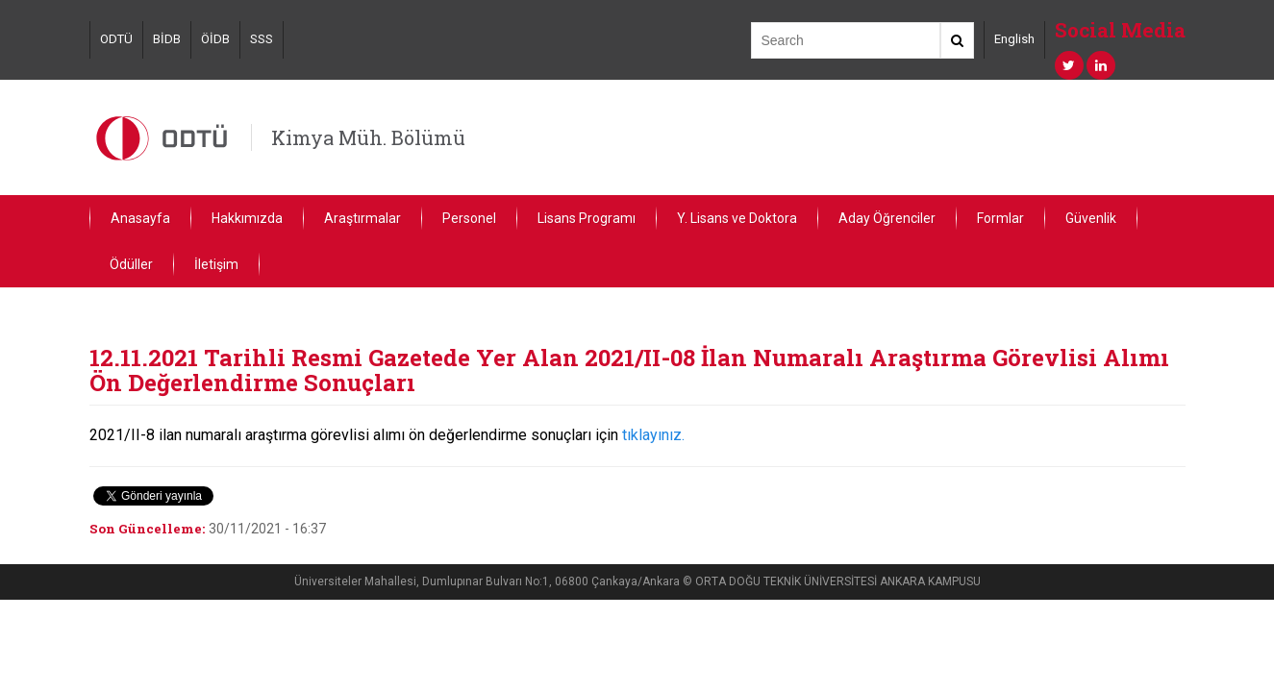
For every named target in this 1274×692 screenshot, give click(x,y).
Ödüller (131, 264)
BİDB (167, 39)
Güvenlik (1090, 218)
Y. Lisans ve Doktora (737, 218)
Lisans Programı (586, 218)
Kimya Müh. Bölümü (368, 137)
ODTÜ (116, 39)
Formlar (1000, 218)
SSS (261, 39)
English (1014, 39)
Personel (469, 218)
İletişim (216, 264)
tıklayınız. (653, 435)
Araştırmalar (362, 218)
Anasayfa (140, 218)
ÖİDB (215, 39)
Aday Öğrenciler (887, 218)
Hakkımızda (247, 218)
